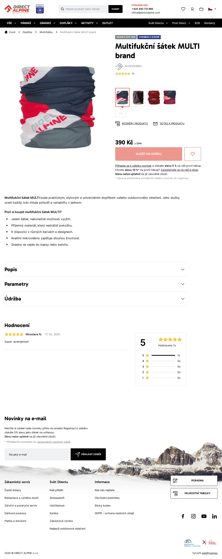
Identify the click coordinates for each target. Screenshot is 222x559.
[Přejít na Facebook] (183, 516)
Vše (11, 23)
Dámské (47, 23)
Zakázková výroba (61, 520)
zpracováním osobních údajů (53, 441)
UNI (120, 113)
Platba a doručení (15, 520)
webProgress (209, 552)
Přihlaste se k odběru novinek (133, 165)
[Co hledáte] (86, 9)
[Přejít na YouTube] (204, 516)
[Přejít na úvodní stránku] (24, 9)
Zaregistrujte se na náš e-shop (179, 169)
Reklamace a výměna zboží (21, 497)
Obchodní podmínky (107, 497)
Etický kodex (103, 505)
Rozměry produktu (135, 123)
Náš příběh (56, 490)
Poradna (197, 480)
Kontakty (209, 23)
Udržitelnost (57, 505)
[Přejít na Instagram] (193, 516)
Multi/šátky (46, 32)
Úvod (12, 32)
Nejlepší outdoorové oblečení (67, 528)
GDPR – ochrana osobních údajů (114, 513)
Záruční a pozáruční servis (21, 505)
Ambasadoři (57, 497)
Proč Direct (181, 23)
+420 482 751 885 (142, 8)
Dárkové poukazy (15, 513)
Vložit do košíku (149, 154)
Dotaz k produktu (172, 123)
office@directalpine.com (146, 12)
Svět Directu (158, 23)
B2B (197, 23)
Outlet (107, 23)
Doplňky (68, 23)
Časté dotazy (13, 490)
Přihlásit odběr (91, 454)
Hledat (115, 9)
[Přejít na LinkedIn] (214, 516)
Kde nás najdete (104, 490)
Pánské (28, 23)
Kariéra (54, 513)
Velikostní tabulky (197, 493)
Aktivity (89, 23)
